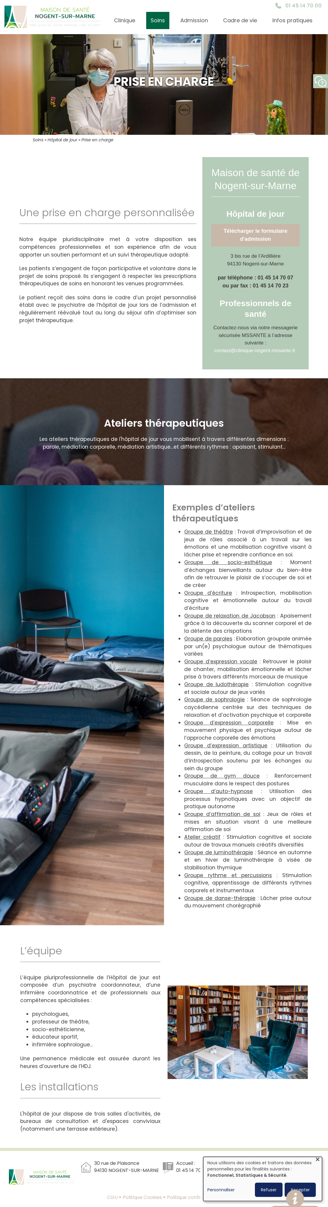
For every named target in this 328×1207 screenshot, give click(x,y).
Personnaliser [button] (221, 1190)
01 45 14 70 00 (303, 5)
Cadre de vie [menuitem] (240, 20)
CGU (113, 1197)
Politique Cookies (142, 1197)
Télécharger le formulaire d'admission (255, 235)
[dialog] (262, 1179)
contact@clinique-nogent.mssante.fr (254, 350)
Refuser (269, 1190)
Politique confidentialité (194, 1197)
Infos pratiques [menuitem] (292, 20)
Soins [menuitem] (158, 20)
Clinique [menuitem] (124, 20)
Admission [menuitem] (194, 20)
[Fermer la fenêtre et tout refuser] (317, 1160)
